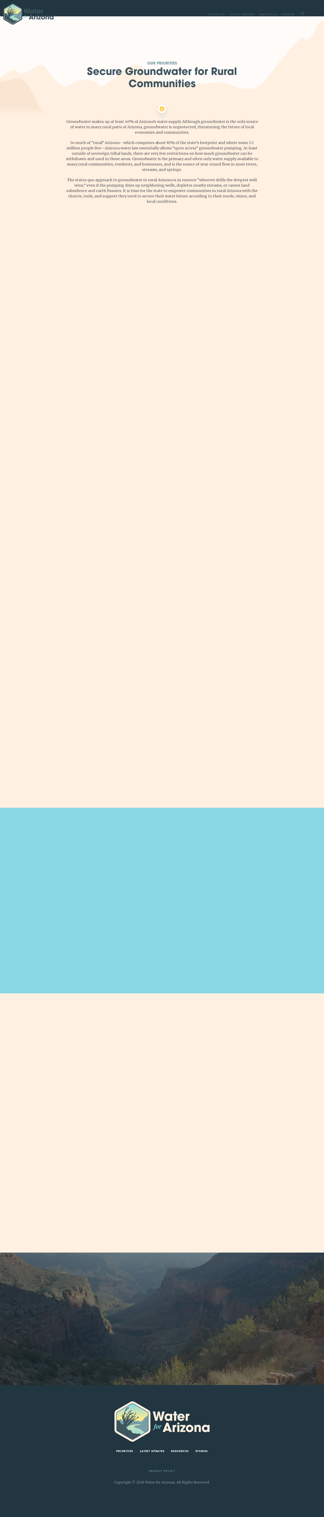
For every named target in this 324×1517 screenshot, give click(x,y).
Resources (268, 14)
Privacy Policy (162, 1471)
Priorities (216, 14)
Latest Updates (242, 14)
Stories (288, 14)
